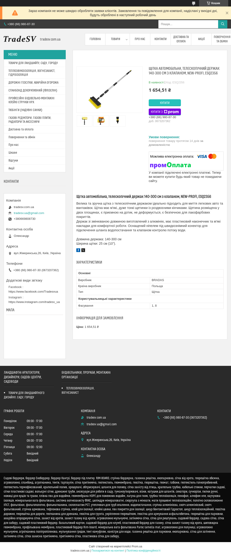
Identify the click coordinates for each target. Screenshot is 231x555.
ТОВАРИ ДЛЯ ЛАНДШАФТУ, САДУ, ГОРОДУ (33, 63)
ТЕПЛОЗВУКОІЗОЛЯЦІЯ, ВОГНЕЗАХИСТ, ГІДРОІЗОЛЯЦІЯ (32, 73)
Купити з (165, 112)
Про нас (140, 39)
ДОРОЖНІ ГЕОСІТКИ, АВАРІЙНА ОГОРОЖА (33, 83)
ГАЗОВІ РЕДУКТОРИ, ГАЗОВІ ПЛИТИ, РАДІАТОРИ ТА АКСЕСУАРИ (30, 120)
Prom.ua (137, 546)
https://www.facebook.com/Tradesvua (33, 291)
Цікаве (13, 153)
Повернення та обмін (22, 137)
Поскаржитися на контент (107, 550)
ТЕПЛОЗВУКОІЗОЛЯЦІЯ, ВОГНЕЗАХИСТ (78, 391)
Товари (115, 39)
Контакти (160, 39)
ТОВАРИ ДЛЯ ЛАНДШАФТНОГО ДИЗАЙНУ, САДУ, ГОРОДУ (24, 395)
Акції (201, 39)
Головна (95, 39)
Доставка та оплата (181, 39)
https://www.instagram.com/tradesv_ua (34, 302)
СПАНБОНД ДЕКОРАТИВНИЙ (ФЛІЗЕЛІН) (33, 90)
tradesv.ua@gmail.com (29, 213)
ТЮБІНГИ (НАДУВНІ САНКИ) (25, 110)
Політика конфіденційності (143, 550)
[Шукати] (222, 24)
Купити (165, 103)
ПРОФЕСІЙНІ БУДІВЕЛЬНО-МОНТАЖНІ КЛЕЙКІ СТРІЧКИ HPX (31, 100)
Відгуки (13, 160)
